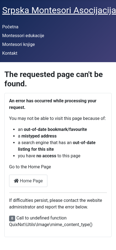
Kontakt (9, 53)
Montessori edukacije (23, 35)
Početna (10, 26)
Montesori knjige (18, 44)
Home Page (28, 180)
